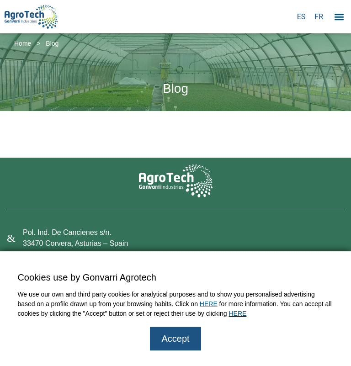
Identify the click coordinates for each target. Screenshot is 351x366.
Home (22, 43)
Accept (175, 339)
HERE (209, 304)
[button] (338, 16)
